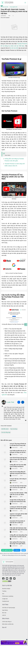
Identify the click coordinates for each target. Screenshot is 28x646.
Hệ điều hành (4, 429)
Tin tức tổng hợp (5, 432)
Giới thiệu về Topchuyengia (8, 607)
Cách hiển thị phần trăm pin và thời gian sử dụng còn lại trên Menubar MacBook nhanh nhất (18, 452)
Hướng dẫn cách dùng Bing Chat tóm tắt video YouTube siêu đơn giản (18, 536)
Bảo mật (4, 612)
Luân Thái (10, 402)
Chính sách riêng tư (6, 621)
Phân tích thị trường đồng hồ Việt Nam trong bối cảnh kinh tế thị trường (18, 473)
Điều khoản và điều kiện (7, 624)
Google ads (5, 598)
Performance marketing (7, 596)
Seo (3, 593)
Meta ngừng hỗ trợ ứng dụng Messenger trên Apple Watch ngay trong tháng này (17, 543)
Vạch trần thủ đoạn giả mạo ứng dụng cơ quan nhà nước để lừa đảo (18, 459)
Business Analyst (6, 588)
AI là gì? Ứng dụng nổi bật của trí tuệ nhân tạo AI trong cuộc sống (18, 445)
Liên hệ (4, 615)
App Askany (5, 610)
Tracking (4, 591)
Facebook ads (5, 601)
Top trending (13, 429)
